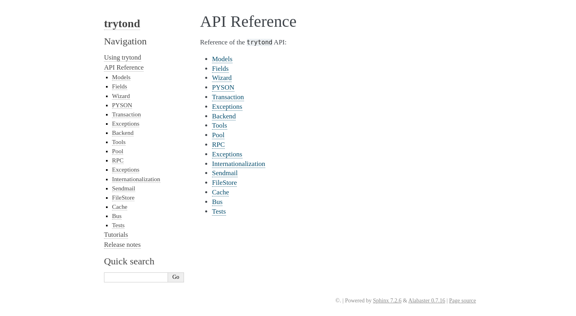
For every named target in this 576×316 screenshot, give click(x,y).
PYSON (223, 87)
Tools (219, 125)
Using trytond (122, 57)
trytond (122, 23)
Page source (462, 301)
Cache (220, 192)
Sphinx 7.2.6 (387, 301)
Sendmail (225, 173)
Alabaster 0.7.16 (426, 301)
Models (222, 59)
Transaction (228, 97)
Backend (224, 116)
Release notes (122, 244)
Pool (218, 135)
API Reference (124, 67)
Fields (220, 68)
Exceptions (227, 106)
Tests (219, 211)
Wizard (222, 78)
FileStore (224, 182)
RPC (218, 144)
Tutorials (116, 234)
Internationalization (238, 164)
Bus (217, 202)
